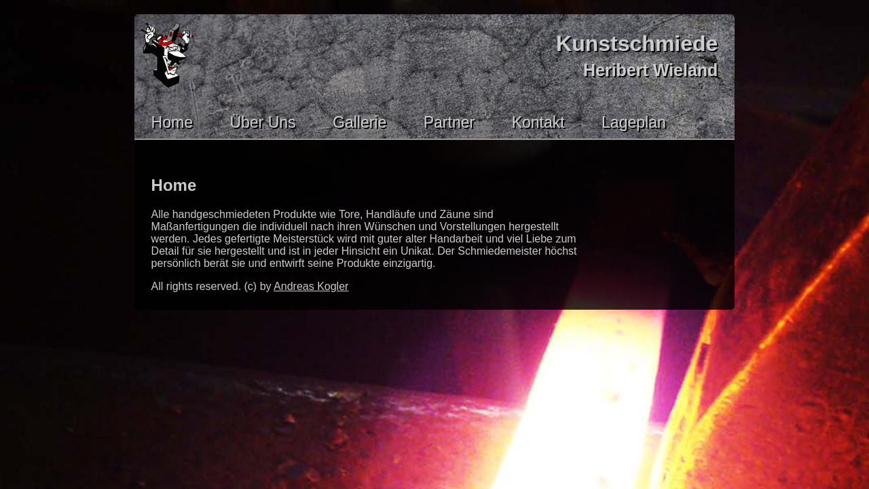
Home (172, 122)
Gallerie (359, 122)
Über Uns (262, 122)
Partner (449, 122)
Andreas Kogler (311, 286)
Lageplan (634, 122)
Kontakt (538, 122)
